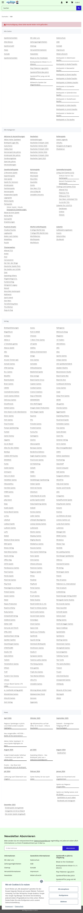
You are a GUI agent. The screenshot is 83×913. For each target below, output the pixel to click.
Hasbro (32, 476)
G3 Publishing (35, 464)
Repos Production (10, 604)
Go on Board (8, 444)
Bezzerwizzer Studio (63, 372)
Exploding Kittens (10, 276)
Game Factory (9, 436)
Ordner (61, 212)
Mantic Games (35, 532)
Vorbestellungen (36, 140)
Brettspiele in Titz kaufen (65, 120)
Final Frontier (9, 424)
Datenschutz (19, 906)
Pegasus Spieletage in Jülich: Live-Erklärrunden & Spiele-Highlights (14, 725)
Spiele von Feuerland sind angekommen (65, 778)
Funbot (6, 432)
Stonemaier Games (63, 644)
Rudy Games (8, 612)
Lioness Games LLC (63, 520)
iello (57, 492)
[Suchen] (39, 8)
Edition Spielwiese (63, 456)
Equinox (33, 416)
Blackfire (7, 376)
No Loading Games (63, 552)
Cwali (58, 392)
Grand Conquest (62, 468)
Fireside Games (35, 424)
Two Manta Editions (37, 676)
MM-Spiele (8, 544)
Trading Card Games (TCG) (66, 187)
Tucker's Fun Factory (11, 676)
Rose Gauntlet (61, 608)
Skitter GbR (8, 624)
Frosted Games (35, 428)
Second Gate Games (37, 616)
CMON (6, 388)
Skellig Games (61, 620)
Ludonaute (34, 528)
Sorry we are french (11, 628)
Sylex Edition (8, 656)
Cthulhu (59, 143)
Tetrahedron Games (11, 664)
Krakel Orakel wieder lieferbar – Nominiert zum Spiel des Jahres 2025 (15, 757)
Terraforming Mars (11, 304)
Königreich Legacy (10, 285)
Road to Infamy (9, 608)
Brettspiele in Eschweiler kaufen (65, 87)
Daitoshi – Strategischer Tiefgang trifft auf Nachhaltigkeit (65, 725)
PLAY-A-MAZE (35, 332)
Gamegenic (34, 436)
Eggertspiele (60, 412)
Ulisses (6, 680)
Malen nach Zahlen (11, 236)
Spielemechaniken (10, 38)
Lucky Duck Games (63, 524)
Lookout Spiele (9, 524)
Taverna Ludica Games (38, 660)
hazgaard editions (62, 476)
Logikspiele (8, 233)
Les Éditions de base (63, 516)
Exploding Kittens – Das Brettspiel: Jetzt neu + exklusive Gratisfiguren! (38, 757)
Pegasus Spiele (35, 572)
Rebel (6, 600)
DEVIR (58, 400)
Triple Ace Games (36, 672)
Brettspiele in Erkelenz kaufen (67, 82)
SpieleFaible (60, 632)
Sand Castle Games (37, 612)
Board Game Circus (37, 380)
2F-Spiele (33, 344)
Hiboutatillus (8, 484)
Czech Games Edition (11, 396)
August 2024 (60, 750)
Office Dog (8, 560)
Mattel (6, 536)
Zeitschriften (61, 236)
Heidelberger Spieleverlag (39, 480)
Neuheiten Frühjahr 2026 (39, 143)
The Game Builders (63, 664)
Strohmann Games (37, 648)
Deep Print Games (62, 396)
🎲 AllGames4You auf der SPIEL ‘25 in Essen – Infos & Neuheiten (40, 725)
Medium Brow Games (12, 540)
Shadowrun (60, 149)
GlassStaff (60, 464)
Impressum (9, 906)
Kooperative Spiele (11, 195)
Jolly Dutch (8, 500)
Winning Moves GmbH (38, 690)
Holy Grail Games (62, 484)
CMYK (58, 452)
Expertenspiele (9, 176)
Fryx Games (60, 428)
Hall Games (60, 472)
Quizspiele (8, 219)
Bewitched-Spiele (36, 372)
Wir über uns (35, 38)
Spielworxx (60, 636)
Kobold (32, 508)
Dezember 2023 (9, 805)
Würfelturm (34, 242)
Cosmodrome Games (11, 392)
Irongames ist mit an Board (15, 811)
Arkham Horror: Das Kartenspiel (66, 177)
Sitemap (33, 46)
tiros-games (34, 668)
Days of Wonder (36, 396)
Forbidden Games (62, 424)
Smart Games (35, 624)
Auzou (32, 328)
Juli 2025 (33, 750)
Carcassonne (8, 260)
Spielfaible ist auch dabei (66, 797)
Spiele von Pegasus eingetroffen (63, 785)
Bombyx (7, 452)
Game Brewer (61, 432)
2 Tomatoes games (11, 344)
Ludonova (59, 528)
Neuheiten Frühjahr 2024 (39, 155)
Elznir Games (9, 416)
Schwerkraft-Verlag (11, 616)
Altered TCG (63, 190)
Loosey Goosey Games (38, 524)
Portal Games (35, 588)
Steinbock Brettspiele (38, 644)
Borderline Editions (37, 452)
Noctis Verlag (9, 556)
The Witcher (8, 307)
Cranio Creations (36, 392)
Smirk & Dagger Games (64, 624)
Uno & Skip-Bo (35, 191)
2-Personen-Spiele (10, 173)
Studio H (33, 652)
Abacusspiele (35, 444)
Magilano (59, 336)
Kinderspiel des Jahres (12, 155)
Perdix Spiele (9, 576)
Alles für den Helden (11, 448)
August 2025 (8, 750)
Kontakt (7, 54)
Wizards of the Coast (63, 690)
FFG (31, 420)
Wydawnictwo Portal (37, 694)
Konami (59, 508)
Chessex (33, 336)
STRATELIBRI (8, 648)
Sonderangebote (10, 158)
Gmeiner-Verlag (62, 440)
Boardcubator (9, 380)
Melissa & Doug (62, 332)
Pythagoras (60, 328)
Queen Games (9, 596)
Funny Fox (34, 432)
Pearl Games (8, 572)
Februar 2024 (35, 771)
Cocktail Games (35, 388)
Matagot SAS (60, 532)
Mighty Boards (35, 540)
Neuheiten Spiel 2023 (38, 158)
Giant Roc (59, 436)
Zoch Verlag (8, 702)
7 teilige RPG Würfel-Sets (39, 233)
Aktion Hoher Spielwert (12, 140)
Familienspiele (9, 188)
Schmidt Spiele (61, 612)
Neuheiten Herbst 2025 (38, 146)
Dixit (5, 272)
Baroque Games (36, 448)
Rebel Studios (35, 600)
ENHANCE (7, 460)
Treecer (59, 668)
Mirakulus (60, 540)
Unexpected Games (63, 680)
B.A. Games (8, 372)
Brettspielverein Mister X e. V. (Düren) (41, 63)
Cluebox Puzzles (10, 230)
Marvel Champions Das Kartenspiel (67, 182)
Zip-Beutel (60, 239)
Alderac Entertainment (38, 352)
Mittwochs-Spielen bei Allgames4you (38, 83)
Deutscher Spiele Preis (12, 266)
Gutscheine (8, 146)
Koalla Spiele (8, 508)
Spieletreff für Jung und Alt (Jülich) (40, 77)
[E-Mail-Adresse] (33, 848)
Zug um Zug (8, 310)
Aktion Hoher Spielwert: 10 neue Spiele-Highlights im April (13, 743)
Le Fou (6, 516)
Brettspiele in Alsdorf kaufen (66, 64)
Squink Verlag (35, 640)
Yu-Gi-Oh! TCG (64, 202)
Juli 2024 (7, 771)
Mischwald (34, 176)
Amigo (32, 356)
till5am (6, 668)
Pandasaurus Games (11, 568)
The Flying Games (36, 664)
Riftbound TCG (64, 196)
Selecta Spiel (61, 616)
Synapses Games (36, 656)
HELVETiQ (59, 480)
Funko (6, 464)
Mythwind (7, 294)
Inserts (58, 233)
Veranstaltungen (10, 165)
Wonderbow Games (11, 694)
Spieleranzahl (9, 46)
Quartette (33, 182)
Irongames (60, 496)
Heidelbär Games (10, 480)
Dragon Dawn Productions (39, 408)
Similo (32, 185)
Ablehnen (63, 902)
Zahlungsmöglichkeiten (38, 42)
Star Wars (7, 301)
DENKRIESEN (35, 400)
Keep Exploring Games (38, 504)
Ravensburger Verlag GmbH (66, 596)
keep (6, 504)
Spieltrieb (33, 636)
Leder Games (35, 516)
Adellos (33, 348)
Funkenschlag (9, 282)
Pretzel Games (9, 592)
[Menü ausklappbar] (3, 1)
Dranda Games (61, 408)
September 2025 (62, 718)
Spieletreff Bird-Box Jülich (39, 72)
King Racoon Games (63, 504)
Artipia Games (61, 360)
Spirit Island (8, 297)
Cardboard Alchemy (63, 384)
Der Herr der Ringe (11, 263)
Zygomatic (34, 702)
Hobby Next (8, 149)
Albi (5, 352)
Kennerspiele (9, 191)
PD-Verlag (59, 568)
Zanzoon (33, 698)
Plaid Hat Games (10, 580)
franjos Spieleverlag (11, 428)
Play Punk (7, 584)
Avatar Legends (62, 140)
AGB (57, 42)
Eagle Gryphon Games (38, 456)
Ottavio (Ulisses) (36, 564)
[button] (61, 2)
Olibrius (59, 560)
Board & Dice (61, 380)
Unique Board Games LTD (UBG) (13, 685)
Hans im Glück (9, 476)
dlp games (60, 404)
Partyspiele (8, 204)
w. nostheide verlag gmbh (13, 690)
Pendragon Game (62, 572)
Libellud (7, 520)
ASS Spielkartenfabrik (64, 364)
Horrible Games (9, 488)
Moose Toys (60, 544)
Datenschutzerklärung (42, 841)
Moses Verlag (9, 548)
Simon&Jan (34, 620)
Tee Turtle (60, 660)
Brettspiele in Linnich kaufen (66, 109)
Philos (32, 576)
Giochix (33, 440)
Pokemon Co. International (66, 584)
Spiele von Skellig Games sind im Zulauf (67, 793)
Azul (5, 257)
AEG (57, 348)
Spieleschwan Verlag (11, 636)
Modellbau (8, 239)
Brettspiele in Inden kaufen (66, 105)
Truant (58, 672)
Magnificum (8, 332)
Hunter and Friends (63, 488)
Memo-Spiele (9, 201)
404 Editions (60, 344)
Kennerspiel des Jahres (12, 152)
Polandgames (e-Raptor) (12, 588)
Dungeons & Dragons (64, 146)
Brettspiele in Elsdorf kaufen (66, 78)
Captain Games (35, 384)
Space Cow (34, 628)
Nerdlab (59, 548)
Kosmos (59, 512)
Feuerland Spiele (62, 420)
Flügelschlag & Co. (10, 279)
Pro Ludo (33, 592)
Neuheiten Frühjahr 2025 (39, 149)
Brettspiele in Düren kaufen (66, 74)
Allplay (6, 356)
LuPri (6, 532)
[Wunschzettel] (66, 2)
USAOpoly (60, 684)
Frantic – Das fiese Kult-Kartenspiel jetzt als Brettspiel (15, 766)
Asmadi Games (9, 364)
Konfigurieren (63, 895)
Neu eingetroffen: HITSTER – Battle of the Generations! (14, 734)
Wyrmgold (60, 694)
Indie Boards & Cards (38, 496)
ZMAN (58, 698)
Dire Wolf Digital (36, 404)
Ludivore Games (10, 528)
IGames (7, 496)
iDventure (33, 492)
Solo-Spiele (8, 179)
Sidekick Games (9, 620)
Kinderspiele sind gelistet (14, 808)
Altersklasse (8, 42)
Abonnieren (70, 848)
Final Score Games (37, 460)
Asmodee (33, 364)
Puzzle (6, 242)
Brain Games (8, 384)
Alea (58, 352)
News (6, 50)
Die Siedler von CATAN (12, 269)
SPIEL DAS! (8, 632)
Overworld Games (62, 564)
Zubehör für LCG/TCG (64, 205)
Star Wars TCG (35, 188)
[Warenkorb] (75, 2)
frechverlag (60, 460)
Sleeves (61, 215)
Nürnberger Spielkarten (65, 556)
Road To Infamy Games (38, 608)
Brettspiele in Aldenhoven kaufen (65, 59)
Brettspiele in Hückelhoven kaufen (66, 100)
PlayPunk (33, 584)
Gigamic (7, 440)
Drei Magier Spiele (37, 412)
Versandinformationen (38, 50)
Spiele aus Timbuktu (37, 632)
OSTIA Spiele (8, 564)
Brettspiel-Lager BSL (11, 143)
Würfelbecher (35, 236)
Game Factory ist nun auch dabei (40, 778)
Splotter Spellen (10, 640)
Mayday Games (35, 536)
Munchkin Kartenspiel (12, 291)
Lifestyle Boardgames (38, 520)
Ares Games (34, 360)
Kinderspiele (8, 185)
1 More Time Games (37, 340)
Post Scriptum (61, 588)
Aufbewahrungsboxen (64, 230)
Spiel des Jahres (10, 161)
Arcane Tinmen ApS (11, 360)
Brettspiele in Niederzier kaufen (65, 114)
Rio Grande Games (63, 604)
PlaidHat (33, 580)
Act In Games (61, 444)
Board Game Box (62, 376)
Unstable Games (36, 684)
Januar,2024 (60, 771)
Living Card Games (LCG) (65, 173)
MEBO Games (61, 536)
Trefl (5, 672)
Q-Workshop (60, 592)
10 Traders (60, 340)
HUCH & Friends (36, 488)
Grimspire (7, 472)
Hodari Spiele (35, 484)
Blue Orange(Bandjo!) (64, 448)
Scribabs (7, 336)
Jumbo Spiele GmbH (37, 500)
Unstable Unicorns (37, 195)
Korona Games (35, 512)
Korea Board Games (11, 512)
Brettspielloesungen (11, 328)
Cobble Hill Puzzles (11, 456)
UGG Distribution (62, 676)
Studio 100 (8, 652)
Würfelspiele (34, 239)
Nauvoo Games (35, 548)
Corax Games (61, 388)
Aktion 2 (7, 340)
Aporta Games (61, 356)
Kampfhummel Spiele (64, 500)
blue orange (34, 376)
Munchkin (34, 179)
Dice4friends (8, 404)
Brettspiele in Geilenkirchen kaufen (66, 94)
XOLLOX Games (9, 698)
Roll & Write (8, 216)
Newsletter (34, 54)
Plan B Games (61, 580)
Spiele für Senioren (11, 182)
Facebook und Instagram (66, 801)
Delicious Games (10, 400)
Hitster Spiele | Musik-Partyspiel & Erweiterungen (16, 208)
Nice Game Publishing (38, 552)
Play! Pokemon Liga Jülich (39, 68)
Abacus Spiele (9, 348)
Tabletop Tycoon (62, 656)
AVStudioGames (36, 368)
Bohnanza (34, 173)
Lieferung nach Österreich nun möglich (15, 778)
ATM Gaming (8, 368)
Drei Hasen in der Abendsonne (15, 412)
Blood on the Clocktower (39, 58)
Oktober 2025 (35, 718)
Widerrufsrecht (61, 54)
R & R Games (35, 596)
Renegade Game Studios (65, 600)
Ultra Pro (33, 680)
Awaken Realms (62, 368)
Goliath (32, 468)
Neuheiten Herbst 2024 (38, 152)
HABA (32, 472)
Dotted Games (9, 408)
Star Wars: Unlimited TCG (68, 199)
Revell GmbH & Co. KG (38, 604)
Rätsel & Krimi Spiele (11, 212)
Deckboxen (63, 208)
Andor (6, 254)
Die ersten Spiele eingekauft (15, 814)
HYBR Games (8, 492)
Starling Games (61, 640)
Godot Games (9, 468)
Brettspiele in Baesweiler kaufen (65, 69)
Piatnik (58, 576)
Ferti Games (8, 420)
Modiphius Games (36, 544)
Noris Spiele (34, 556)
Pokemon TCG (64, 193)
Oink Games (34, 560)
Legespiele (8, 198)
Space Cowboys (62, 628)
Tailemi (6, 660)
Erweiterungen (9, 222)
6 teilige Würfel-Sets (37, 230)
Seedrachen (61, 753)
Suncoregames (61, 652)
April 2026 (7, 718)
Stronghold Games (63, 648)
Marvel (6, 288)
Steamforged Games (11, 644)
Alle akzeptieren (63, 889)
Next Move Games (10, 552)
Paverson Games (36, 568)
